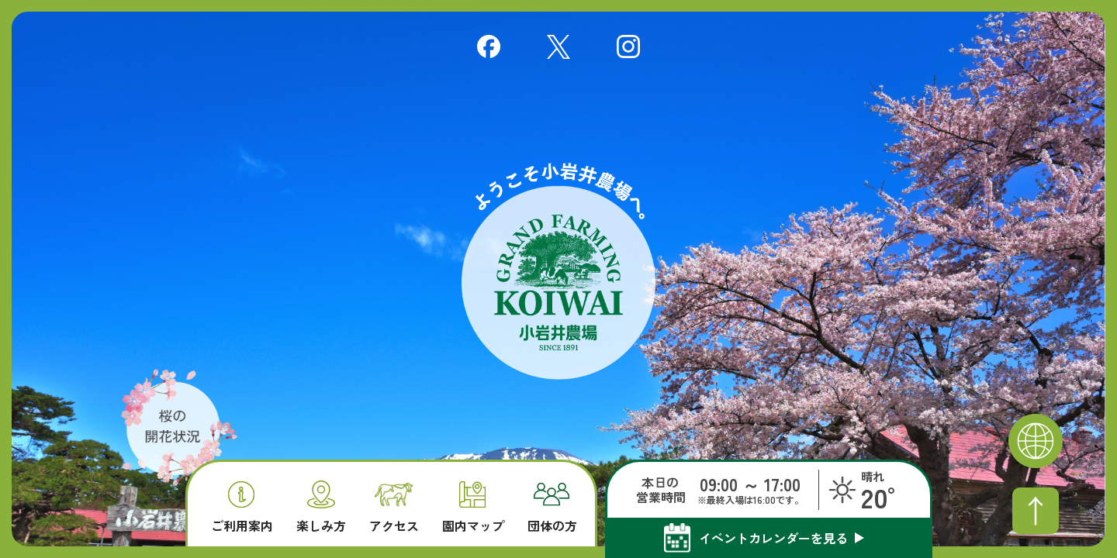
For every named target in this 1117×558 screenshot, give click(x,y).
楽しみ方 (321, 506)
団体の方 (552, 507)
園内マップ (473, 507)
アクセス (394, 508)
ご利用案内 (242, 507)
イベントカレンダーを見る (773, 538)
